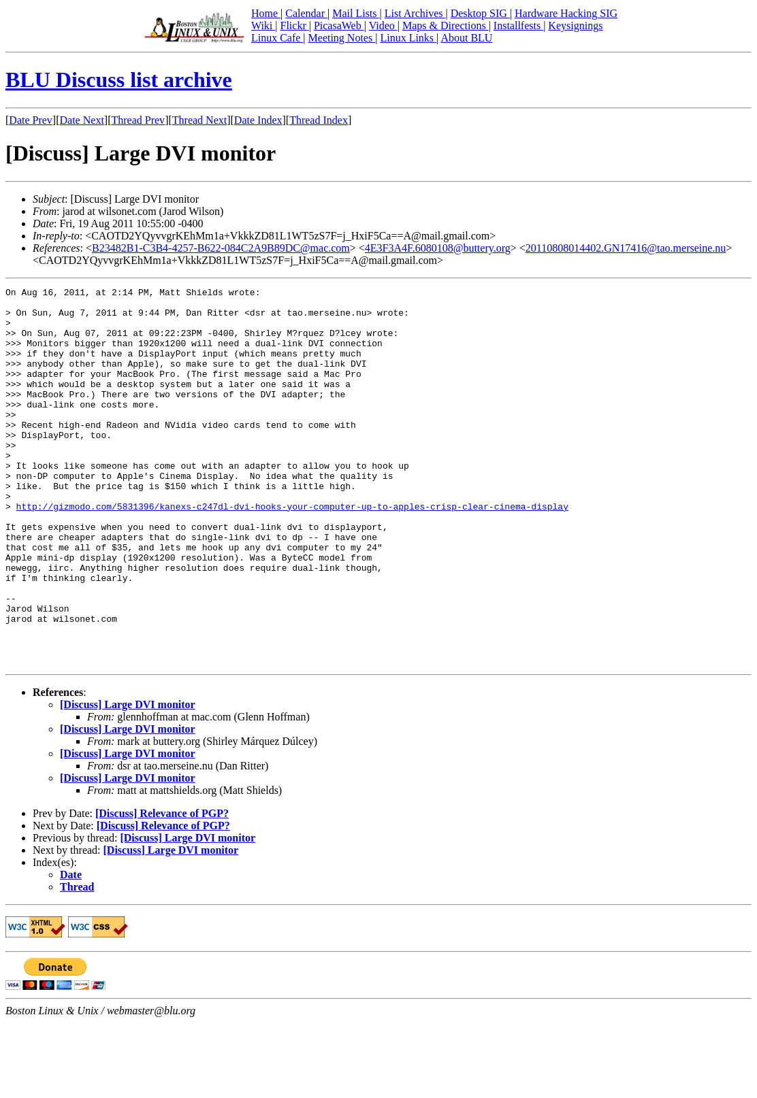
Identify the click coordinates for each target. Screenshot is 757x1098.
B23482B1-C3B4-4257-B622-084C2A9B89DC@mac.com (221, 248)
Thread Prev (138, 120)
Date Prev (30, 120)
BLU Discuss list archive (118, 79)
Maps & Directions (445, 25)
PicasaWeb (339, 25)
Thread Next (199, 120)
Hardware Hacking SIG (566, 13)
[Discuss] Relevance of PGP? (162, 889)
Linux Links (408, 38)
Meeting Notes (342, 38)
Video (383, 25)
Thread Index (318, 120)
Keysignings (575, 25)
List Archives (415, 13)
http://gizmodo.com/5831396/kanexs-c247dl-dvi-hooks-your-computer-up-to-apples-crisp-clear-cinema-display (292, 551)
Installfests (518, 25)
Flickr (294, 25)
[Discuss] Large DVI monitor (127, 780)
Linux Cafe (277, 38)
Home (265, 13)
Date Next (82, 120)
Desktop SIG (480, 13)
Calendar (306, 13)
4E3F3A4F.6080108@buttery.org (438, 248)
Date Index (258, 120)
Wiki (263, 25)
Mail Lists (355, 13)
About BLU (466, 38)
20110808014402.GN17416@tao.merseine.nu (626, 248)
